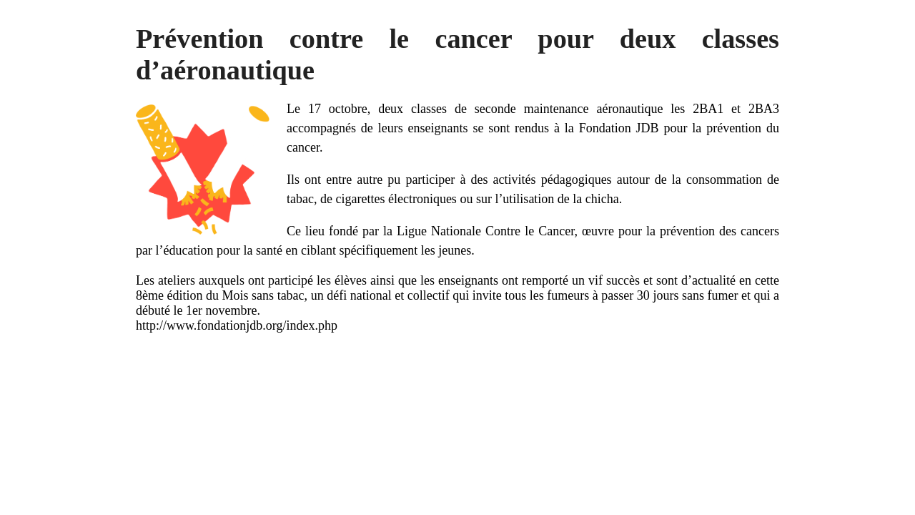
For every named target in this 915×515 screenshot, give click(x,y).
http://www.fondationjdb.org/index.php (236, 325)
